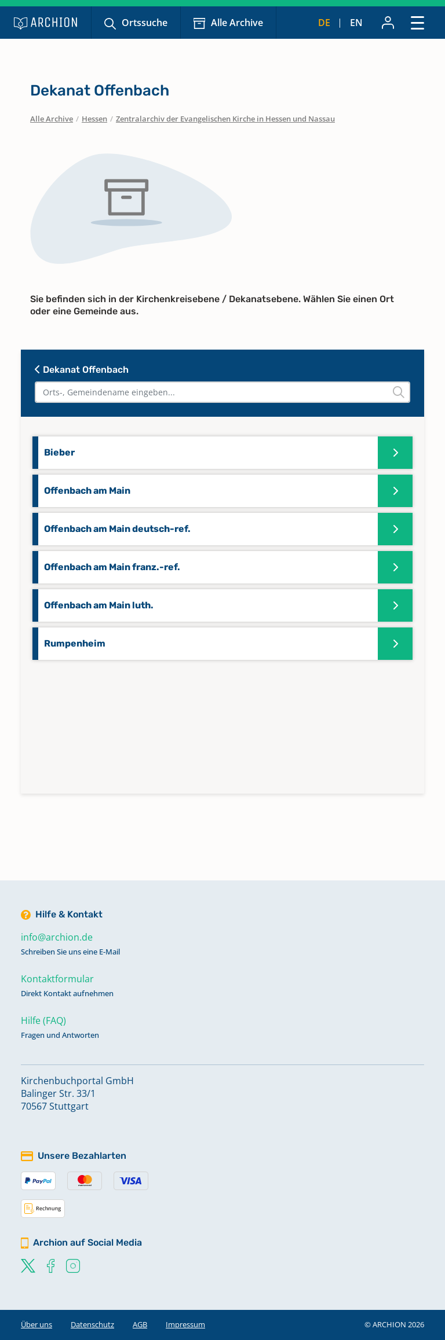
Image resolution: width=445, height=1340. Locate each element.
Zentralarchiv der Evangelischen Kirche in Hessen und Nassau (225, 118)
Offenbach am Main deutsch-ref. (117, 528)
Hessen (94, 118)
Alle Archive (237, 22)
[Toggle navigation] (417, 22)
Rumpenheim (74, 643)
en (356, 22)
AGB (140, 1324)
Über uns (36, 1324)
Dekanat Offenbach (82, 369)
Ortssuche (144, 22)
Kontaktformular (57, 978)
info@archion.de (57, 937)
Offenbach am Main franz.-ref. (112, 566)
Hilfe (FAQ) (43, 1020)
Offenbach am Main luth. (99, 605)
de (324, 22)
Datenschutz (92, 1324)
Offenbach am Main (87, 490)
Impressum (185, 1324)
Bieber (59, 452)
